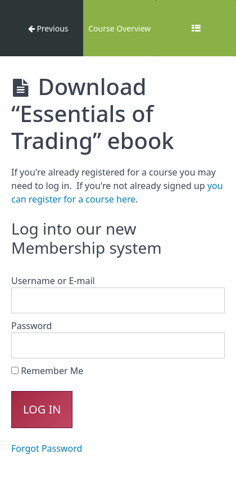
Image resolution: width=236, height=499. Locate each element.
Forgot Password (46, 448)
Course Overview (119, 28)
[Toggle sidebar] (196, 28)
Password (31, 326)
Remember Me (47, 371)
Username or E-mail (53, 281)
